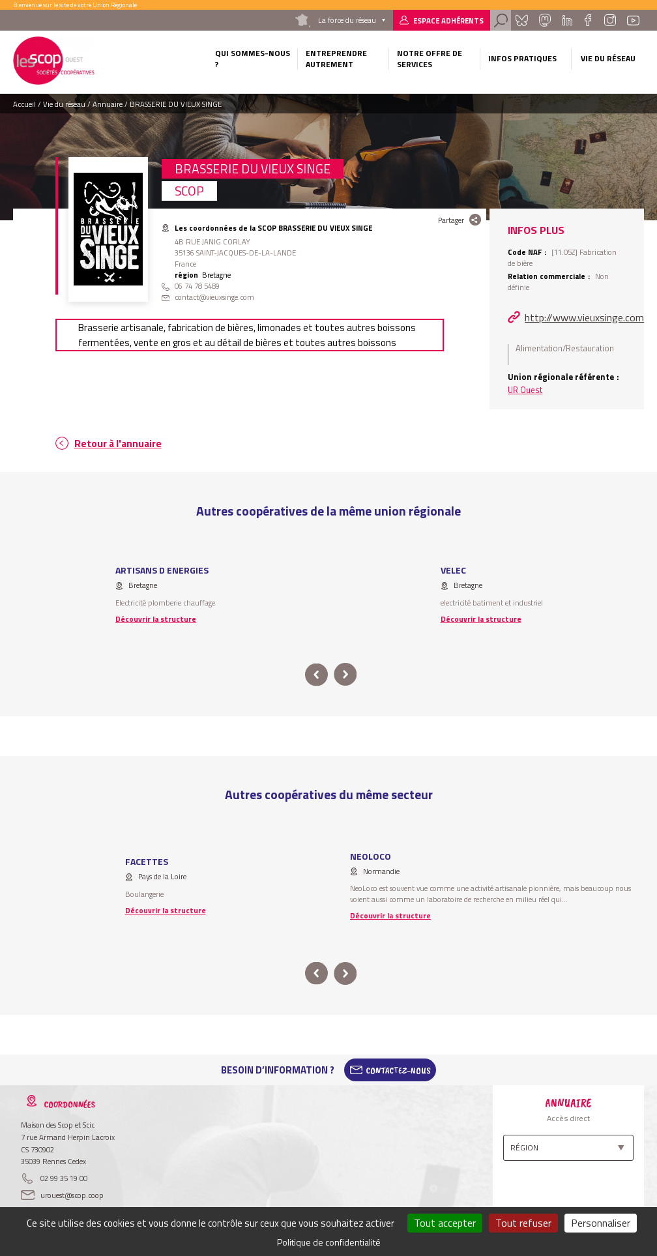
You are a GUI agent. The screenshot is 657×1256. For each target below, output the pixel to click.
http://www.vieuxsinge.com (584, 317)
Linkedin (566, 20)
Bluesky (521, 20)
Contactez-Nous (398, 1070)
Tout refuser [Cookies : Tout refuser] (523, 1223)
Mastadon (544, 20)
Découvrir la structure (155, 618)
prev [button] (316, 675)
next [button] (345, 675)
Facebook (588, 20)
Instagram (610, 20)
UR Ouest (525, 389)
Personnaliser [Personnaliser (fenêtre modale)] (600, 1223)
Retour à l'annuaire (118, 443)
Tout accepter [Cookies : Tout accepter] (445, 1223)
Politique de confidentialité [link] (329, 1242)
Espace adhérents (448, 20)
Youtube (632, 20)
